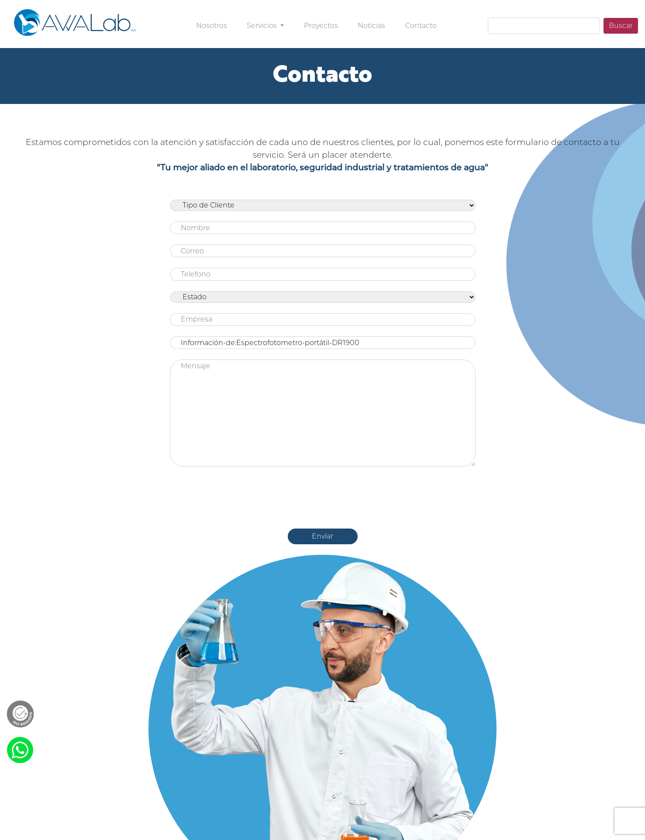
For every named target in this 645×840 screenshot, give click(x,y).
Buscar (621, 25)
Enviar (322, 536)
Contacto (421, 25)
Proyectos (321, 25)
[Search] (544, 25)
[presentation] (322, 494)
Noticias (371, 25)
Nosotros (211, 25)
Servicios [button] (263, 25)
